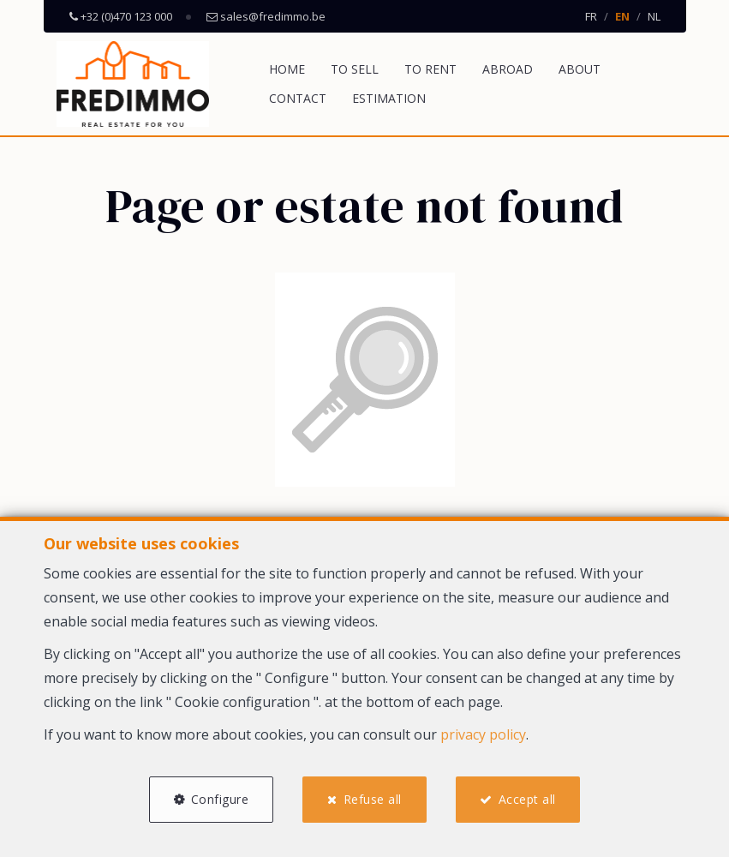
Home (287, 69)
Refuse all (373, 799)
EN (622, 16)
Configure (220, 799)
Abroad (507, 69)
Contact (297, 98)
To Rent (430, 69)
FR (591, 16)
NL (654, 16)
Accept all (527, 799)
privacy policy (483, 734)
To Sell (355, 69)
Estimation (389, 98)
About (580, 69)
